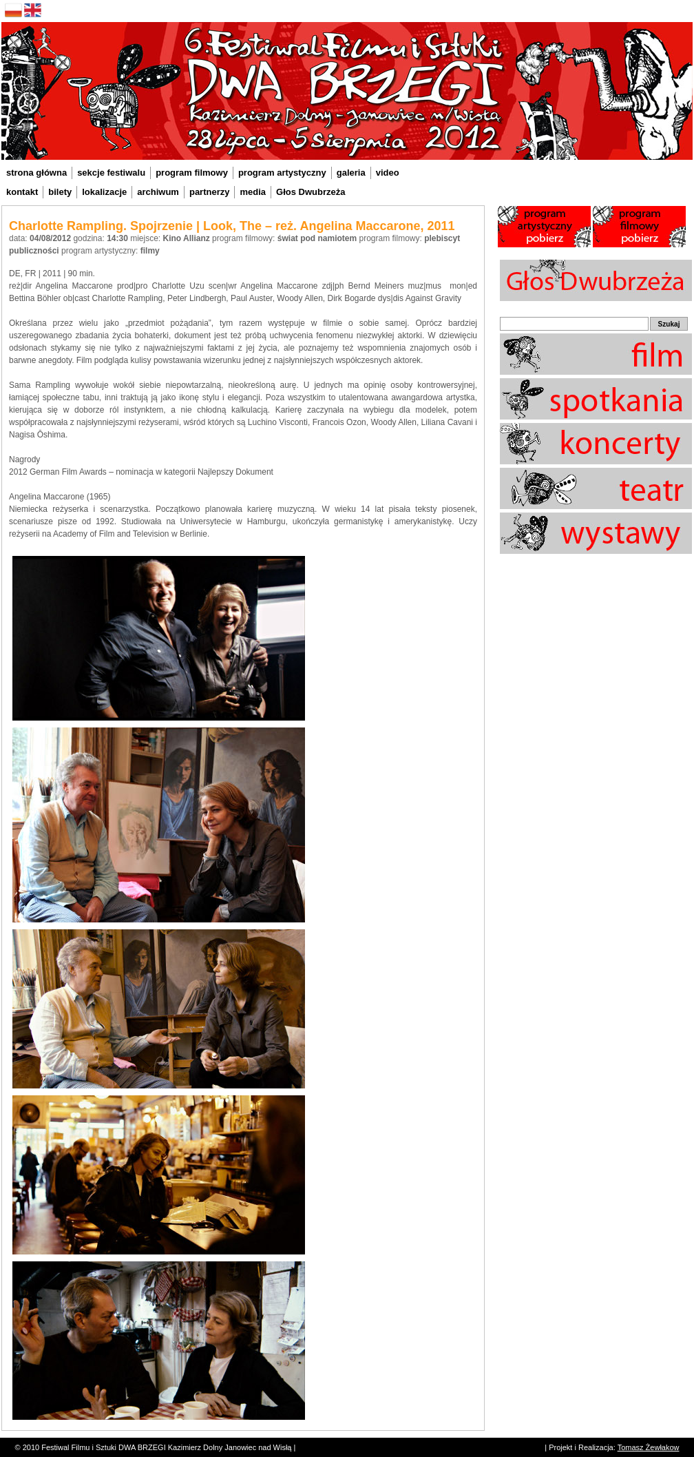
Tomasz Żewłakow (649, 1447)
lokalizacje (104, 192)
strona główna (36, 172)
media (253, 192)
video (387, 172)
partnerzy (209, 192)
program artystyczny (282, 172)
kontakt (22, 192)
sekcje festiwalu (111, 172)
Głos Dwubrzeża (310, 192)
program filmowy (192, 172)
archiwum (158, 192)
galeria (351, 172)
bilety (60, 192)
